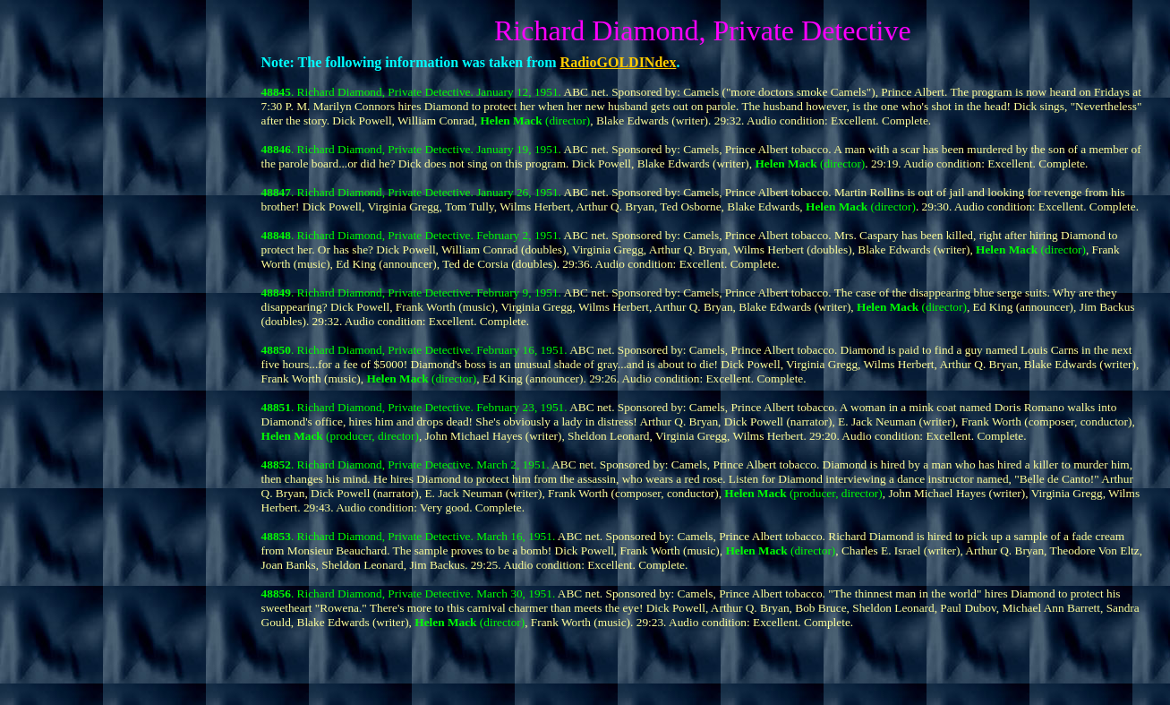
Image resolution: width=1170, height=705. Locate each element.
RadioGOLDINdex (618, 62)
